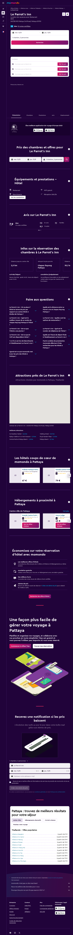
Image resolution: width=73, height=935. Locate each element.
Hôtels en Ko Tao (17, 853)
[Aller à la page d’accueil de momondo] (13, 3)
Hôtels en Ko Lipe (17, 858)
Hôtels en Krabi (16, 845)
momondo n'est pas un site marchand (40, 883)
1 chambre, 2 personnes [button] (20, 37)
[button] (3, 3)
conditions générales (40, 791)
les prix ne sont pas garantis (55, 877)
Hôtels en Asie (24, 8)
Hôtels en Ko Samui (18, 837)
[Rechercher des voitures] (3, 17)
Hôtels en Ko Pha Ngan (19, 861)
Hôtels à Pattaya (59, 8)
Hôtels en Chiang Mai (18, 847)
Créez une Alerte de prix (49, 585)
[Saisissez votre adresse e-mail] (41, 776)
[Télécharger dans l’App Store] (50, 130)
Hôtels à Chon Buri (48, 8)
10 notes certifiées (24, 26)
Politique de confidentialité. (57, 791)
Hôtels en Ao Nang (17, 855)
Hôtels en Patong (17, 839)
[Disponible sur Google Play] (38, 130)
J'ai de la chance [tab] (50, 820)
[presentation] (50, 130)
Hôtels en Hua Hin (17, 850)
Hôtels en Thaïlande (35, 8)
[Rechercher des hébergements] (3, 13)
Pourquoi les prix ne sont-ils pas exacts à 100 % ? (40, 890)
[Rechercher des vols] (3, 9)
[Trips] (3, 26)
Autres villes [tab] (17, 820)
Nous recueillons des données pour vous (40, 887)
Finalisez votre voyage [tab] (20, 824)
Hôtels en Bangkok (18, 834)
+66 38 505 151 (16, 23)
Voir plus (66, 511)
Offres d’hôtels (14, 8)
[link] (30, 525)
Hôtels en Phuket (17, 842)
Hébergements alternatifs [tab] (33, 820)
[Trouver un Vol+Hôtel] (3, 21)
